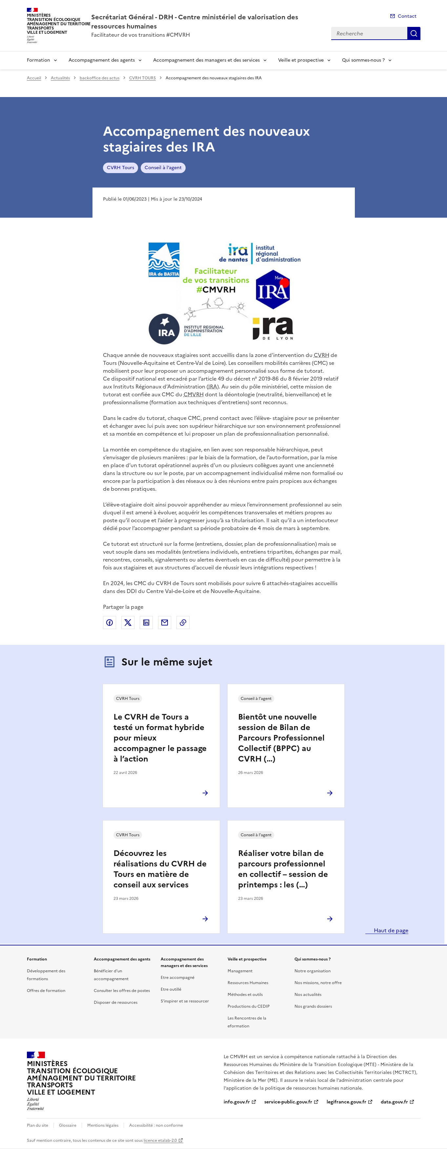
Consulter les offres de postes (122, 991)
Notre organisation (313, 971)
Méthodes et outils (245, 995)
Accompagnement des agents (102, 60)
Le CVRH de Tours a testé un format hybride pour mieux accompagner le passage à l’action (160, 738)
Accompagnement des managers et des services (206, 60)
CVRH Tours (120, 167)
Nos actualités (308, 995)
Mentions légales (102, 1125)
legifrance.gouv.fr (346, 1102)
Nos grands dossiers (313, 1006)
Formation (38, 60)
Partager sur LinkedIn (146, 622)
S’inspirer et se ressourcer (185, 1001)
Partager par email (164, 622)
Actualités (60, 78)
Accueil (34, 78)
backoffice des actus (99, 78)
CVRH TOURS (142, 78)
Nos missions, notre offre (318, 983)
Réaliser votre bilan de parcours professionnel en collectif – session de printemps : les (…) (283, 869)
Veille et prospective (301, 60)
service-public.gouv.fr (288, 1102)
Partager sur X (127, 622)
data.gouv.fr (394, 1102)
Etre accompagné (177, 978)
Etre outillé (171, 989)
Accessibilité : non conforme (156, 1125)
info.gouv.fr (237, 1102)
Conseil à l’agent (163, 167)
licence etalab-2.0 (160, 1140)
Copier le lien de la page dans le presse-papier (183, 622)
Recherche (413, 33)
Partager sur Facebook (109, 622)
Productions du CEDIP (249, 1006)
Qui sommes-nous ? (363, 60)
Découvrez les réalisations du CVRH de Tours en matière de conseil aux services (160, 869)
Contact (407, 16)
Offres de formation (46, 991)
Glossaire (67, 1125)
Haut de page (390, 930)
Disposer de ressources (115, 1002)
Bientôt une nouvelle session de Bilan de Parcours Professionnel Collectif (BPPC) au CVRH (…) (281, 738)
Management (240, 971)
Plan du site (37, 1125)
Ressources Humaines (248, 983)
